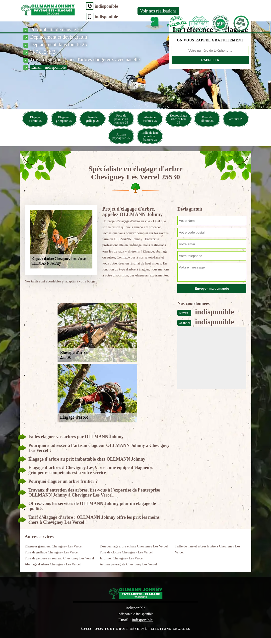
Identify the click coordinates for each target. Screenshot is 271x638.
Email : (48, 67)
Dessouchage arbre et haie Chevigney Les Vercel (134, 546)
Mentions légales (170, 629)
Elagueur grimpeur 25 (64, 119)
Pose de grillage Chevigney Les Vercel (51, 552)
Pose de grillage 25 (93, 119)
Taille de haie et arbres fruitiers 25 (150, 136)
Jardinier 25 (236, 119)
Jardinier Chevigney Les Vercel (121, 558)
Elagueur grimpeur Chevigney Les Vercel (53, 546)
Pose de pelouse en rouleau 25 (121, 119)
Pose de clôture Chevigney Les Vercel (126, 552)
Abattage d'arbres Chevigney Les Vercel (53, 564)
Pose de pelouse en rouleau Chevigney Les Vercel (59, 558)
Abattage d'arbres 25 (150, 119)
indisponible (106, 6)
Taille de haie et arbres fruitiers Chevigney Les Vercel (207, 549)
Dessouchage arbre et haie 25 (178, 119)
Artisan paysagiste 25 (121, 136)
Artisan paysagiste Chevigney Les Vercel (128, 564)
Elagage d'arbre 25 (35, 119)
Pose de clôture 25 (207, 119)
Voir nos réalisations (158, 10)
